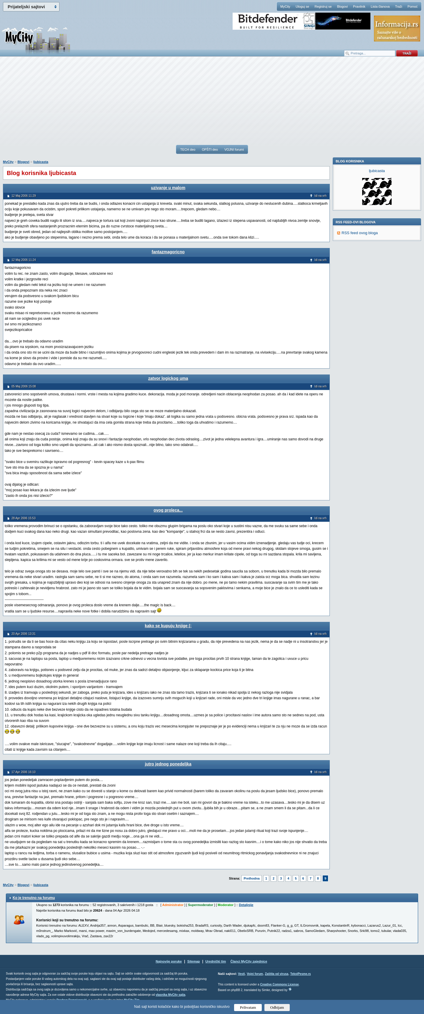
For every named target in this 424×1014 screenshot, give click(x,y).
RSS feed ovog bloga (360, 314)
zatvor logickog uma (168, 378)
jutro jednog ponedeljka (168, 764)
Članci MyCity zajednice (249, 961)
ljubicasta (40, 162)
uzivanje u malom (168, 187)
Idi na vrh (320, 195)
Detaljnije (246, 905)
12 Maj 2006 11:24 (23, 260)
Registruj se (323, 6)
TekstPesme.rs (300, 973)
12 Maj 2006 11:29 (23, 195)
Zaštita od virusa (276, 973)
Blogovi (342, 6)
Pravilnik (359, 6)
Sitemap (193, 961)
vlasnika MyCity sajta (171, 994)
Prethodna (251, 878)
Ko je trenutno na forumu (34, 898)
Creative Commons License (279, 984)
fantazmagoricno (168, 251)
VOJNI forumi (234, 149)
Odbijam (277, 1007)
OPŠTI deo (210, 149)
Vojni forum (255, 973)
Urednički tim (216, 961)
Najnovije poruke (169, 961)
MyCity (285, 6)
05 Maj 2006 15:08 (23, 386)
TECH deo (187, 149)
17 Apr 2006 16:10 (23, 772)
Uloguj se (302, 6)
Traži (398, 6)
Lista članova (380, 6)
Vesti (241, 973)
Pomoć (413, 6)
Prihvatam (248, 1007)
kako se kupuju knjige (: (168, 625)
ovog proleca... (168, 510)
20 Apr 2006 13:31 (23, 633)
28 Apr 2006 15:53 (23, 518)
